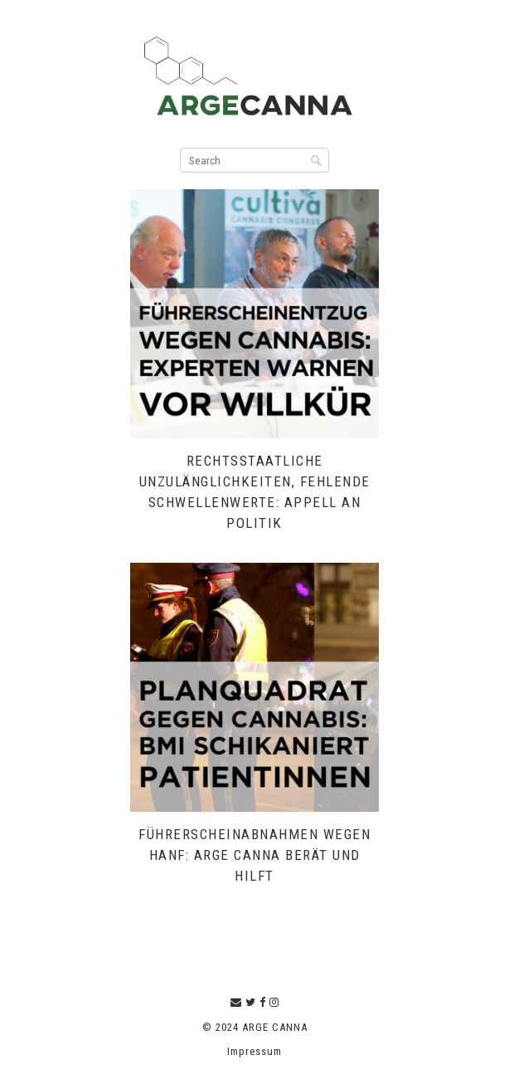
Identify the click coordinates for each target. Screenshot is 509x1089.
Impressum (254, 1051)
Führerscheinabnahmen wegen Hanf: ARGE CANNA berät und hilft (254, 855)
